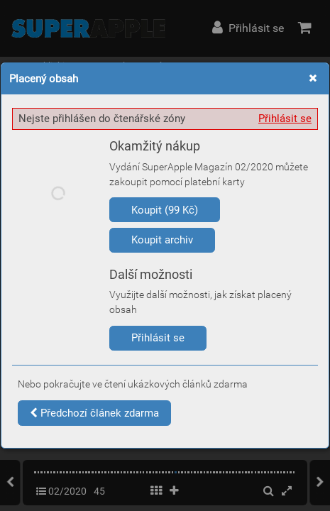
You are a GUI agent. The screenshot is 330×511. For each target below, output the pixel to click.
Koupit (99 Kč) (164, 210)
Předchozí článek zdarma (94, 413)
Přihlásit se (285, 118)
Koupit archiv (162, 239)
